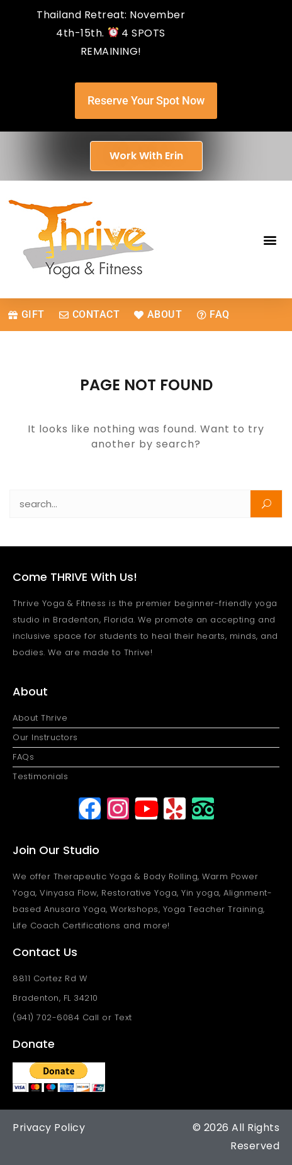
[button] (270, 239)
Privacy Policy (49, 1127)
